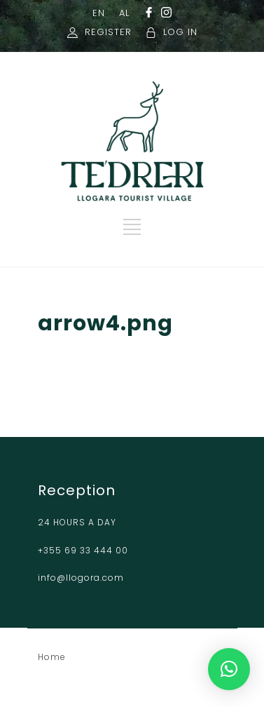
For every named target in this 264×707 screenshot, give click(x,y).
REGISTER (108, 32)
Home (52, 657)
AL (124, 13)
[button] (229, 669)
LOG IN (180, 32)
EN (98, 13)
